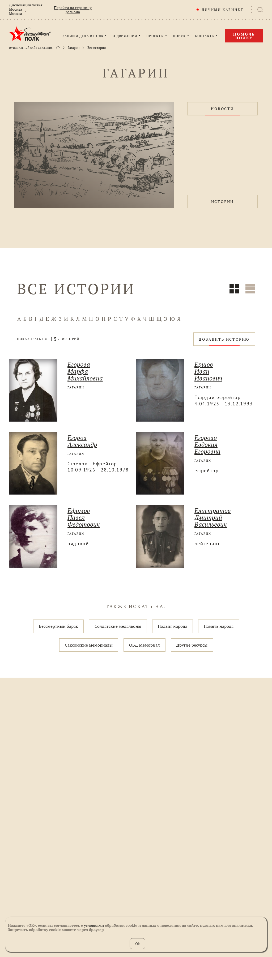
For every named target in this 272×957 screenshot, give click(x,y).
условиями (94, 925)
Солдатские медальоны (118, 626)
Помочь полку (244, 36)
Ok (137, 943)
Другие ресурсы (191, 645)
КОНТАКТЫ (205, 36)
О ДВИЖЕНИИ (125, 36)
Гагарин (73, 48)
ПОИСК (179, 36)
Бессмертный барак (58, 626)
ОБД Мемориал (144, 645)
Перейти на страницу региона (73, 10)
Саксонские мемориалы (89, 645)
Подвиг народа (172, 626)
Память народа (218, 626)
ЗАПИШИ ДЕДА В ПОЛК (83, 36)
